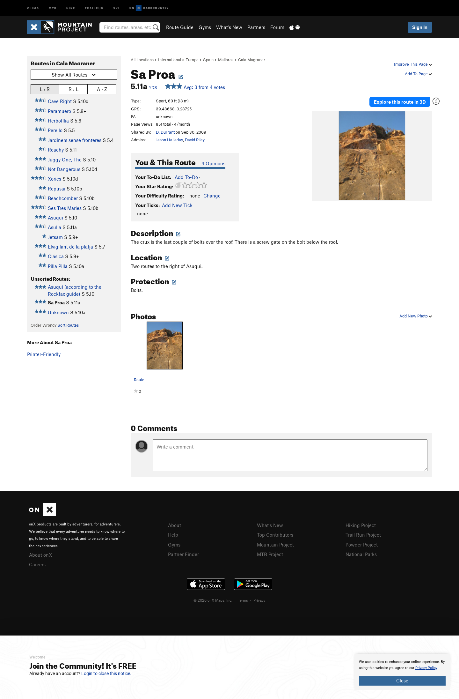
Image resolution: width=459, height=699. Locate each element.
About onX (40, 554)
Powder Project (362, 544)
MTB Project (270, 553)
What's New (229, 27)
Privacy (259, 599)
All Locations (142, 59)
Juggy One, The (65, 159)
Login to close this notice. (106, 673)
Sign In (419, 27)
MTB (53, 8)
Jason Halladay (169, 139)
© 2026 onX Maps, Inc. (212, 599)
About (174, 525)
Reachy (56, 149)
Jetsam (55, 237)
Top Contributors (275, 534)
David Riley (195, 139)
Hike (70, 8)
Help (173, 534)
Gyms (205, 27)
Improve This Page (413, 64)
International (169, 59)
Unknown (58, 312)
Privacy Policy (426, 668)
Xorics (54, 179)
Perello (55, 130)
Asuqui (55, 217)
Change (212, 195)
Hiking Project (361, 525)
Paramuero (59, 111)
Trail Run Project (363, 534)
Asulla (54, 227)
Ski (116, 8)
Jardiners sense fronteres (74, 140)
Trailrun (94, 8)
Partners (256, 27)
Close (402, 680)
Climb (33, 8)
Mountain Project (275, 544)
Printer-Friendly (44, 354)
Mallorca (226, 59)
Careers (37, 564)
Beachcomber (63, 198)
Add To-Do (186, 177)
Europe (192, 59)
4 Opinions (213, 163)
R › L (73, 89)
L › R (45, 89)
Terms (243, 599)
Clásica (56, 256)
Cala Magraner (251, 59)
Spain (208, 59)
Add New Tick (177, 205)
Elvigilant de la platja (70, 246)
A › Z (102, 89)
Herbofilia (58, 120)
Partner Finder (183, 553)
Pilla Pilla (58, 266)
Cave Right (60, 101)
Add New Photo (415, 315)
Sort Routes (68, 325)
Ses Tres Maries (65, 208)
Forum (277, 27)
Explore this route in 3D (401, 101)
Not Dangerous (64, 169)
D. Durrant (165, 132)
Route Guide (179, 27)
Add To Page (418, 73)
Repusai (56, 188)
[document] (402, 672)
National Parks (361, 553)
